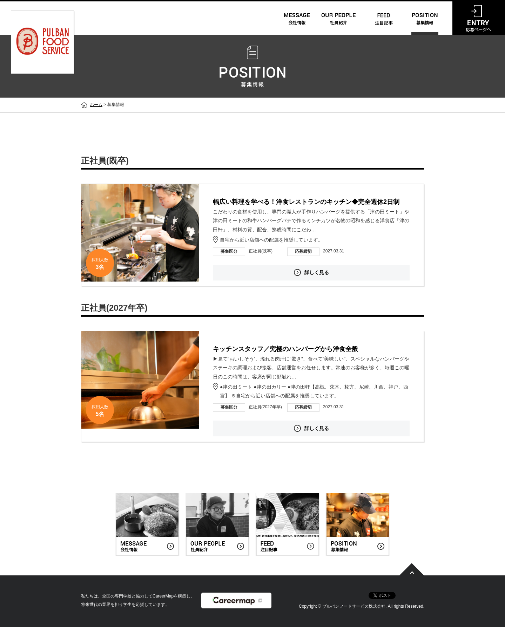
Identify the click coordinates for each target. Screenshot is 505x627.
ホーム (96, 104)
